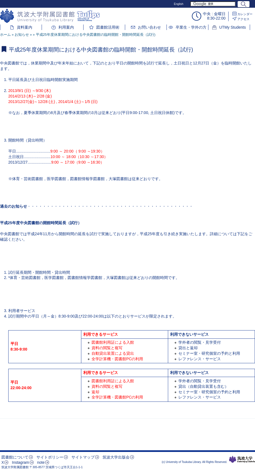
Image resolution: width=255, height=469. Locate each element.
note (40, 462)
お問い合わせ (149, 27)
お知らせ (22, 35)
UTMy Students (232, 27)
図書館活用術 (107, 27)
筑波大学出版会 (116, 457)
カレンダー (245, 14)
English (178, 4)
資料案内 (24, 27)
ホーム (5, 35)
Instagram (20, 462)
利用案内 (66, 27)
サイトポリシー (49, 457)
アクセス (243, 19)
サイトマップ (83, 457)
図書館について (14, 457)
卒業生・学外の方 (191, 27)
